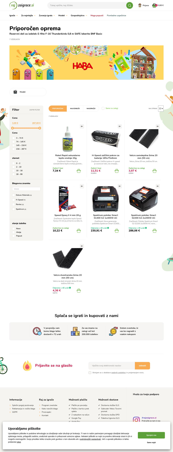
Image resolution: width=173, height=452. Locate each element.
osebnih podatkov (118, 372)
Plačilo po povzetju (79, 405)
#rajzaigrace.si (149, 418)
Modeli (62, 15)
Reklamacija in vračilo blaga (23, 408)
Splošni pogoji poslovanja (23, 405)
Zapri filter (34, 110)
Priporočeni (57, 108)
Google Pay (76, 418)
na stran (153, 108)
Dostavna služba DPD (110, 414)
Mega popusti (97, 15)
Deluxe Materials (22, 195)
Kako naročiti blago (50, 408)
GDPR (14, 412)
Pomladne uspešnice (116, 15)
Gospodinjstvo (79, 15)
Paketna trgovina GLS (110, 418)
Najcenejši (75, 108)
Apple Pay (75, 421)
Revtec (18, 204)
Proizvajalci (46, 412)
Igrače (13, 15)
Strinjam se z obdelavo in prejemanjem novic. (118, 372)
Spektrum (19, 209)
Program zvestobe (49, 405)
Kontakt (45, 415)
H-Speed (19, 200)
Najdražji (91, 108)
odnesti (142, 365)
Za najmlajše (28, 15)
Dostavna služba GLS (110, 405)
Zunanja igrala (47, 15)
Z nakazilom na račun (80, 414)
